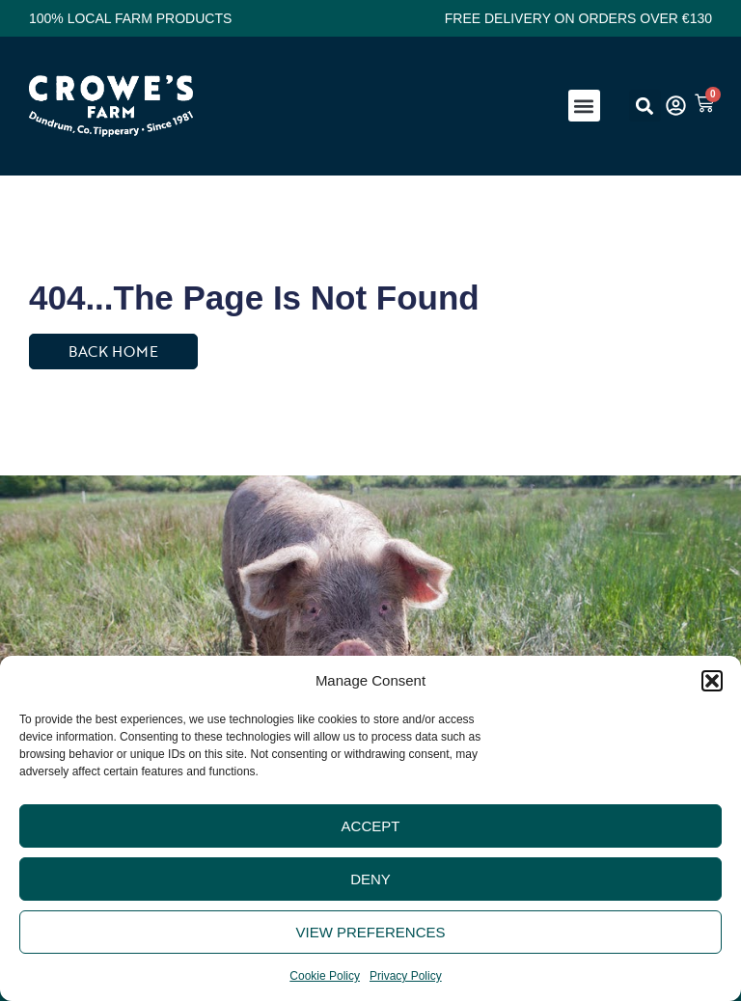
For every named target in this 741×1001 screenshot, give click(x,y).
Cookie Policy (324, 976)
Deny (370, 879)
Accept (371, 826)
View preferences (370, 932)
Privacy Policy (406, 976)
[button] (712, 680)
